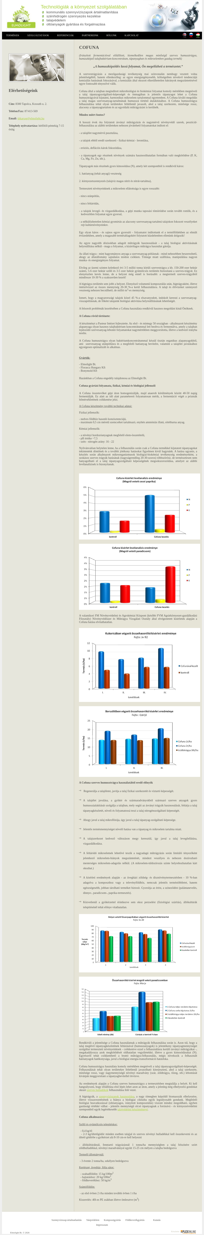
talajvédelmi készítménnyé (133, 1109)
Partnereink (90, 35)
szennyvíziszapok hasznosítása (116, 1096)
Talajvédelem (92, 1220)
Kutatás (157, 1220)
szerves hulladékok (97, 1090)
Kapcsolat (132, 35)
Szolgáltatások (38, 35)
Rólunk (111, 35)
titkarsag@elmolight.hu (31, 118)
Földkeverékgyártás (135, 1220)
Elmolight (19, 16)
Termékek (12, 35)
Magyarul (197, 35)
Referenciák (65, 35)
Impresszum (102, 1224)
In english (184, 35)
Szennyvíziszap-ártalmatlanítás (67, 1220)
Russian (191, 35)
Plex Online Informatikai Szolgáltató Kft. (188, 1232)
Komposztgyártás (112, 1220)
